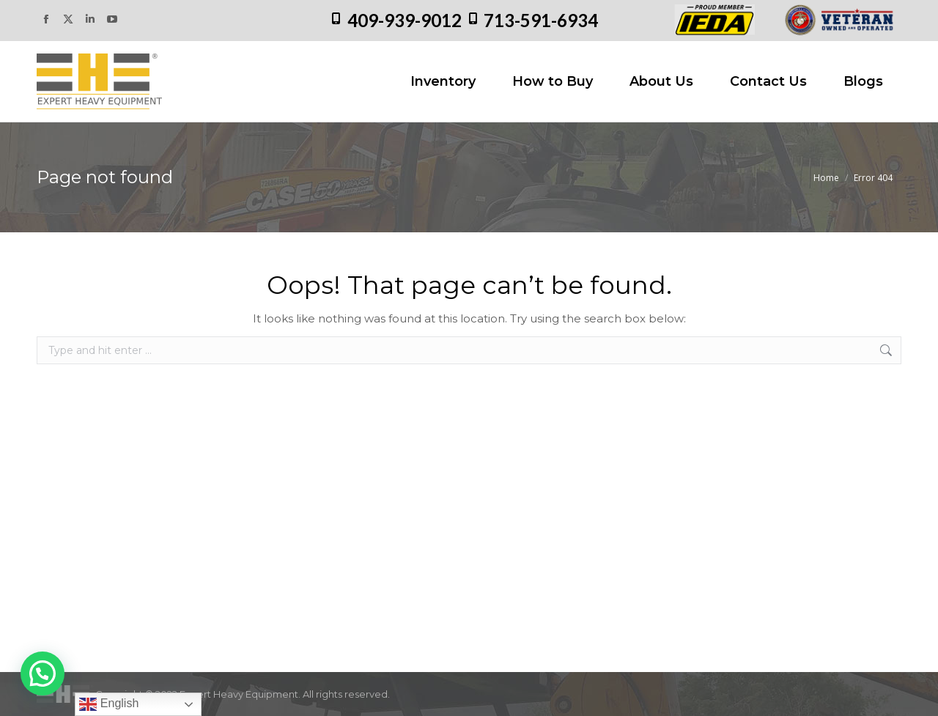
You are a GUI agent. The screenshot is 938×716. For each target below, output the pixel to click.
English (109, 704)
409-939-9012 (404, 20)
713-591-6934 (541, 20)
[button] (42, 673)
